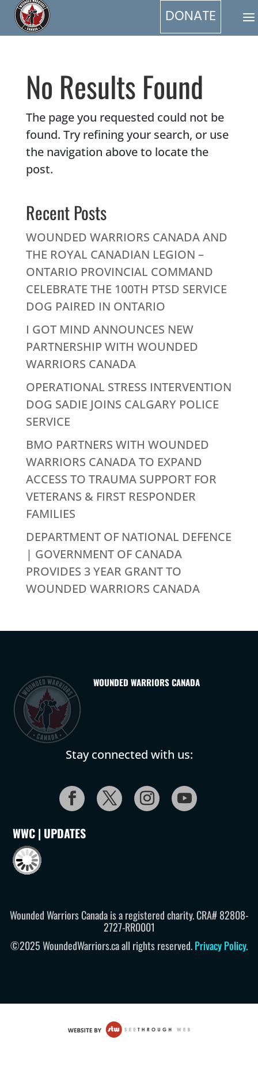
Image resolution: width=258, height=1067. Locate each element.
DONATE (190, 17)
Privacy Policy (220, 945)
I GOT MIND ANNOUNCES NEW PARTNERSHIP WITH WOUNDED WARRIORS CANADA (112, 346)
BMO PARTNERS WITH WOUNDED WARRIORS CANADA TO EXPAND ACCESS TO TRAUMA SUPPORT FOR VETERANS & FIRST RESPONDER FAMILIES (121, 479)
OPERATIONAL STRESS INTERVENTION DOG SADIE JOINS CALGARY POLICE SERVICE (129, 404)
